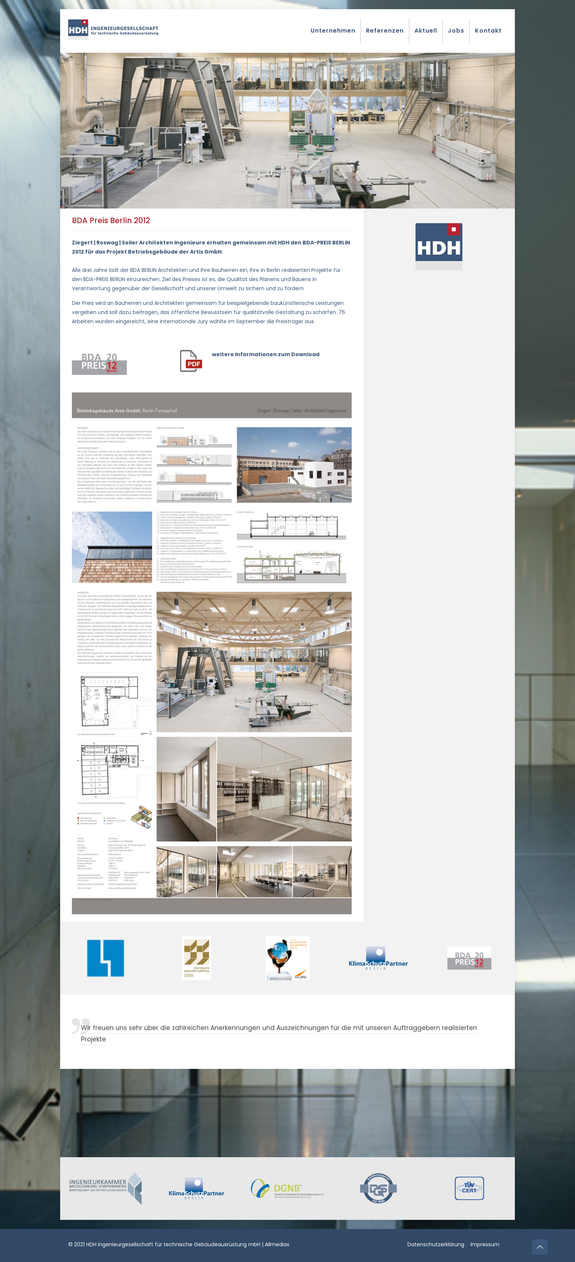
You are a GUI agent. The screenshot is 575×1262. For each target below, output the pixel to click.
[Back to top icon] (539, 1247)
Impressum (484, 1244)
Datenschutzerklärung (435, 1244)
